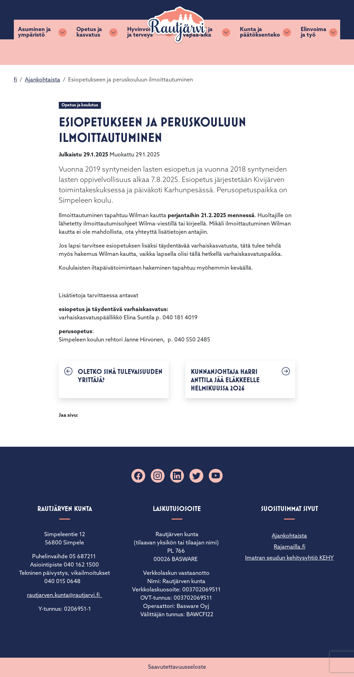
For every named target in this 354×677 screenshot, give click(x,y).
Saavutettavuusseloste (177, 667)
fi (15, 80)
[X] (196, 476)
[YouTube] (216, 476)
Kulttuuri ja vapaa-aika (198, 52)
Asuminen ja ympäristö (34, 52)
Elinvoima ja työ (313, 52)
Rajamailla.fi (289, 547)
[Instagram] (158, 476)
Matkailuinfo (316, 19)
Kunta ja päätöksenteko (260, 52)
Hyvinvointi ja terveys (142, 52)
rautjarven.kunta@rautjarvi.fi (64, 595)
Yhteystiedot (275, 19)
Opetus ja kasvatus (89, 52)
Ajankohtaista (42, 80)
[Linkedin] (177, 476)
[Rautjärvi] (177, 24)
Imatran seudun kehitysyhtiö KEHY (289, 558)
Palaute (240, 19)
